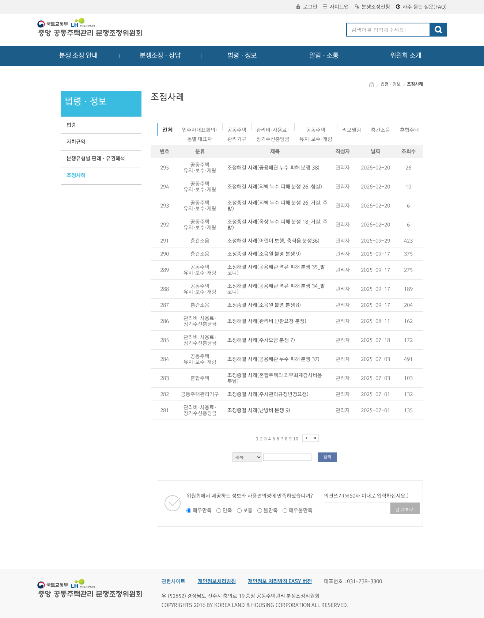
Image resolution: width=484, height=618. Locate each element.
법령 (71, 125)
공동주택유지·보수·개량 (315, 128)
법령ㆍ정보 (242, 55)
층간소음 (380, 128)
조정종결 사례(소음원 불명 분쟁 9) (264, 254)
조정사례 (76, 175)
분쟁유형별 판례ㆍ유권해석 (96, 159)
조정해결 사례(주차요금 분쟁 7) (261, 340)
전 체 (167, 130)
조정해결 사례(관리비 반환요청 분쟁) (266, 321)
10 (295, 438)
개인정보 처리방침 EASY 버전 (280, 581)
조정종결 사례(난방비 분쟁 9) (258, 410)
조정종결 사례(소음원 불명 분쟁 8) (264, 305)
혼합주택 (409, 128)
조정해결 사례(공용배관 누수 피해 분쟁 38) (273, 168)
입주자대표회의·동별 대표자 (200, 128)
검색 (327, 457)
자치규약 (76, 142)
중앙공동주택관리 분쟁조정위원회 (90, 28)
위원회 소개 (406, 55)
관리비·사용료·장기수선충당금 (273, 128)
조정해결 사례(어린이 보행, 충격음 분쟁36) (273, 241)
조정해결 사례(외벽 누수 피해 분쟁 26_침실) (274, 187)
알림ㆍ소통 (324, 55)
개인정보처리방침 (217, 581)
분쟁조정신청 (372, 7)
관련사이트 (173, 581)
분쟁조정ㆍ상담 (160, 55)
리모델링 (351, 128)
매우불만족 (301, 510)
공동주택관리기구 (236, 128)
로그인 (306, 7)
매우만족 (202, 510)
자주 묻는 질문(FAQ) (421, 7)
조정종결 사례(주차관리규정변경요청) (268, 394)
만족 (227, 510)
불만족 (271, 510)
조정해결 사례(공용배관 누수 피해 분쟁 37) (273, 359)
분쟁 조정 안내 (78, 55)
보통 (248, 510)
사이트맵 (336, 7)
